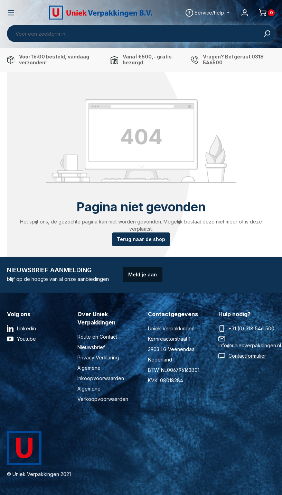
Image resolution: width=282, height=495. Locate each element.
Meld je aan (142, 274)
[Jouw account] (244, 13)
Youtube (26, 339)
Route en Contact (97, 337)
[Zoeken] (267, 33)
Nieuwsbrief (91, 347)
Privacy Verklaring (98, 357)
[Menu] (11, 13)
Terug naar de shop (141, 239)
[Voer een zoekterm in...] (133, 33)
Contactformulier (247, 356)
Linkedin (26, 328)
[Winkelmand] (264, 13)
